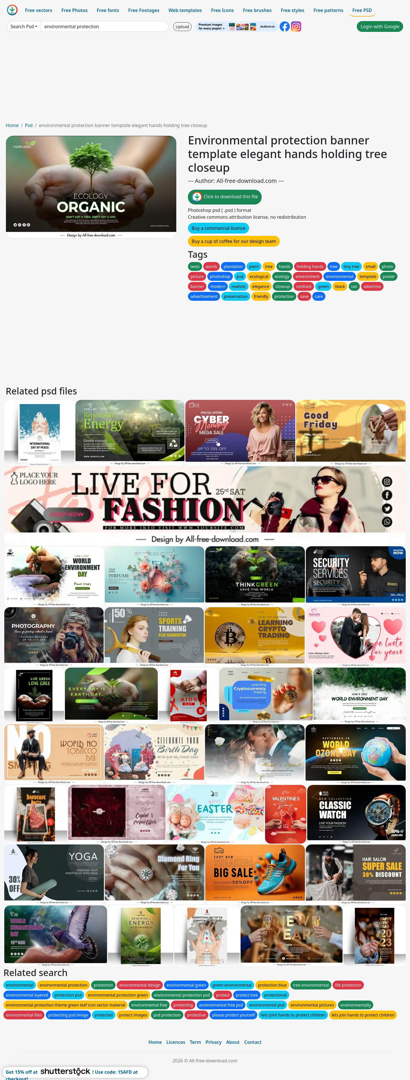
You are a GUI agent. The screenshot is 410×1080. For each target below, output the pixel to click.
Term (195, 1042)
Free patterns (328, 10)
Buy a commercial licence (218, 228)
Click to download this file (225, 197)
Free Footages (143, 10)
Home (12, 125)
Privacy (214, 1042)
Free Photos (74, 10)
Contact (253, 1042)
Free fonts (108, 10)
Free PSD (362, 10)
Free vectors (38, 10)
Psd (28, 125)
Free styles (292, 10)
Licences (175, 1042)
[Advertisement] (205, 79)
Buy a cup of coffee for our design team (234, 241)
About (232, 1042)
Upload (182, 26)
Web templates (185, 10)
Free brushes (257, 10)
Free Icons (222, 10)
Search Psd (22, 26)
